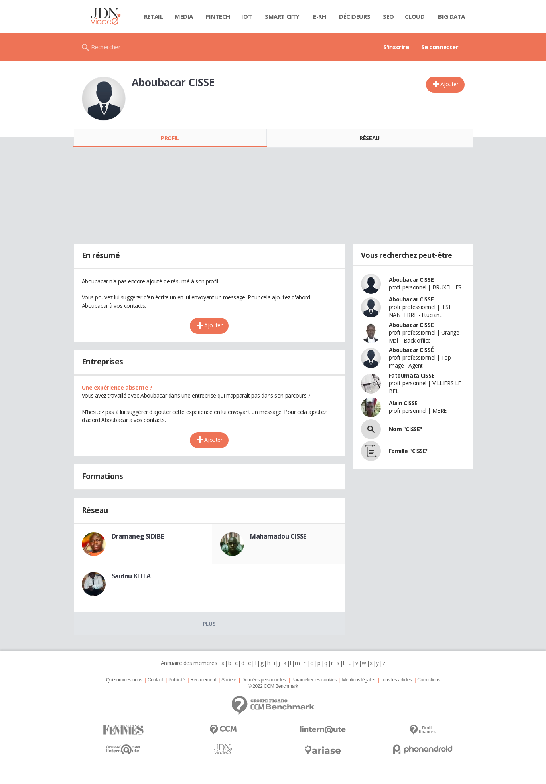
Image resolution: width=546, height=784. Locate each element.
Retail (153, 16)
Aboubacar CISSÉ (411, 350)
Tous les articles (396, 680)
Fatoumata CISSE (412, 375)
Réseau (369, 138)
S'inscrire (396, 47)
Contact (155, 680)
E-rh (319, 16)
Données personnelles (264, 680)
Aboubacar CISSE (411, 279)
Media (184, 16)
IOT (246, 16)
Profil (170, 138)
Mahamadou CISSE (278, 536)
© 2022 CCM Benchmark (273, 686)
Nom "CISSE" (405, 429)
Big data (451, 16)
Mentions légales (358, 680)
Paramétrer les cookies (313, 680)
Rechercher (106, 47)
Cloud (415, 16)
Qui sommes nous (124, 680)
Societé (228, 680)
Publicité (176, 680)
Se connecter (440, 47)
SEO (388, 16)
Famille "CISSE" (409, 451)
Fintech (218, 16)
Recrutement (203, 680)
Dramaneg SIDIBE (138, 536)
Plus (209, 623)
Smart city (282, 16)
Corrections (428, 680)
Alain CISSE (403, 403)
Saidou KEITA (131, 576)
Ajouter (449, 84)
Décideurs (354, 16)
